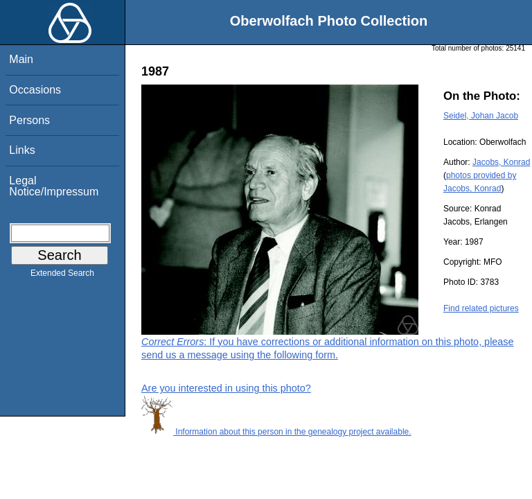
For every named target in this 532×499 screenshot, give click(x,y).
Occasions (35, 90)
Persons (29, 120)
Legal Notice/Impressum (53, 186)
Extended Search (62, 276)
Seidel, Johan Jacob (480, 116)
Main (21, 59)
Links (22, 150)
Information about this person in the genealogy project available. (276, 432)
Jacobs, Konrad (501, 162)
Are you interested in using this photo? (226, 388)
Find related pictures (481, 308)
